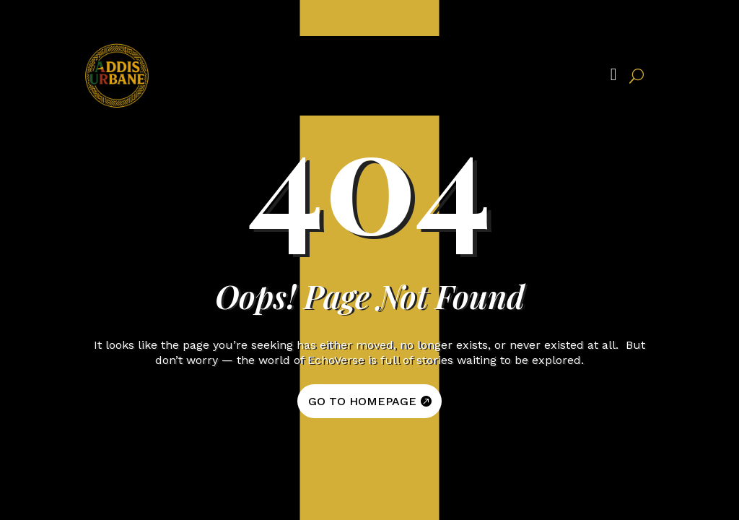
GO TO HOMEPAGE (362, 401)
